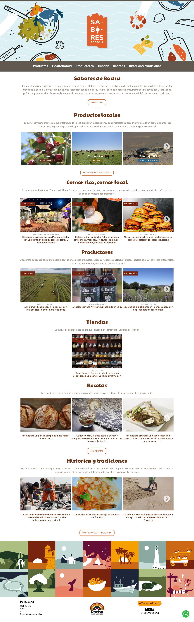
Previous (27, 146)
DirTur (23, 611)
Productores (85, 66)
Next (166, 146)
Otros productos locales (97, 172)
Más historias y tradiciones (97, 533)
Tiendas (103, 66)
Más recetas (97, 451)
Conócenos (97, 102)
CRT (22, 608)
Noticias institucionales (31, 614)
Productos (40, 66)
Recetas (119, 66)
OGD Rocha (25, 606)
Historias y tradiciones (145, 66)
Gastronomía (62, 66)
